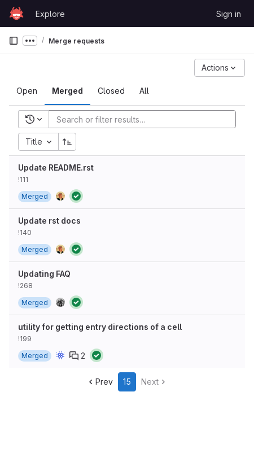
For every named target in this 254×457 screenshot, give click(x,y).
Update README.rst (56, 167)
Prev (99, 381)
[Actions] (219, 68)
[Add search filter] (145, 119)
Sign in (228, 14)
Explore (50, 14)
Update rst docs (49, 220)
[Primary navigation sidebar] (14, 41)
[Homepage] (16, 14)
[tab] (27, 91)
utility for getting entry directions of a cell (100, 327)
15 (127, 381)
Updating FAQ (44, 273)
